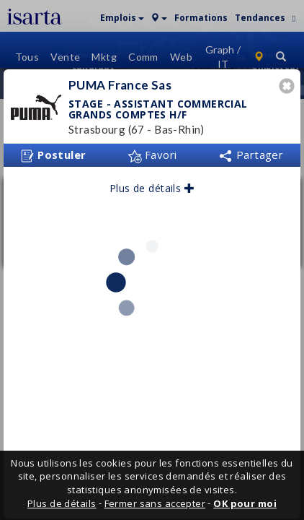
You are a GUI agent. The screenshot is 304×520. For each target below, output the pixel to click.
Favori (152, 150)
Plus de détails (152, 184)
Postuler (53, 151)
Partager (250, 150)
